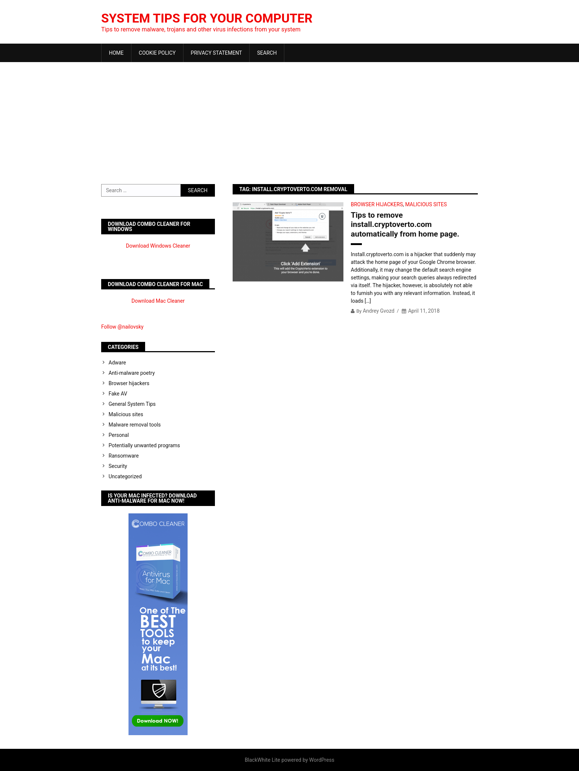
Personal (119, 435)
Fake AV (118, 394)
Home (116, 53)
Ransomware (124, 456)
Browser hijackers (377, 204)
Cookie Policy (157, 53)
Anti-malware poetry (132, 373)
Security (118, 466)
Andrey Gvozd (378, 311)
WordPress (321, 760)
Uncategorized (125, 476)
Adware (117, 363)
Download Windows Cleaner (158, 246)
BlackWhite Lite (262, 760)
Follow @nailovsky (122, 327)
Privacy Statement (216, 53)
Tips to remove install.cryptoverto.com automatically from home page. (405, 224)
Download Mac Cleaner (158, 301)
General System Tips (132, 404)
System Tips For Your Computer (213, 18)
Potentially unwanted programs (144, 445)
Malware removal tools (135, 425)
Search (267, 53)
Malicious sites (426, 204)
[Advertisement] (289, 117)
